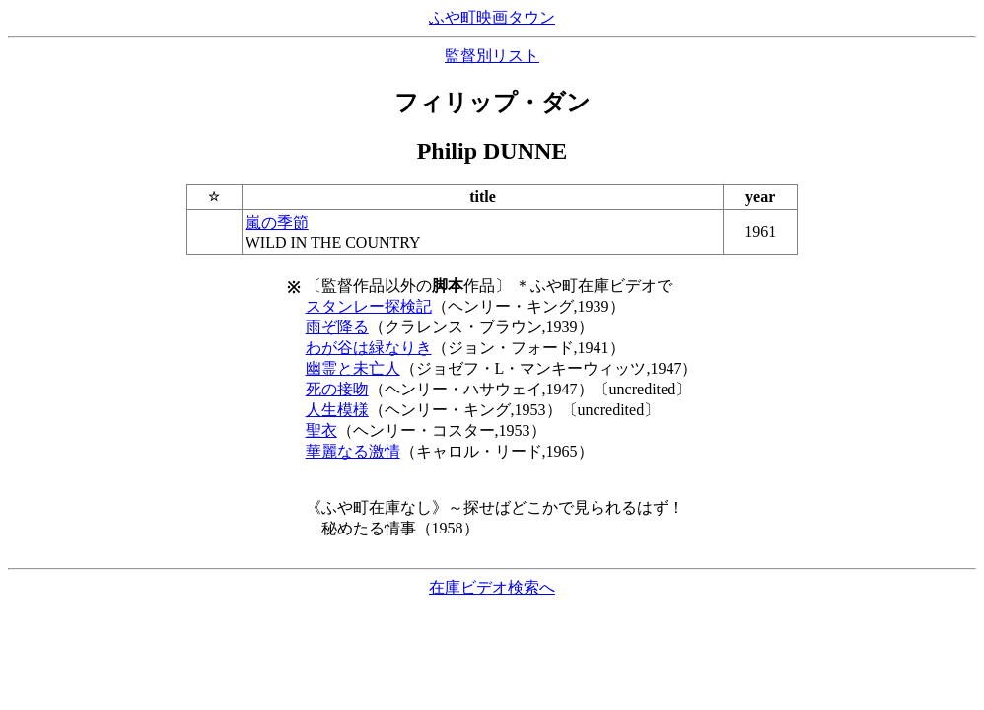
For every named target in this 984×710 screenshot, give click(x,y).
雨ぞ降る (337, 327)
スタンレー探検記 (369, 306)
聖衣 (321, 430)
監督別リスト (492, 55)
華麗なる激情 (353, 451)
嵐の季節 (277, 222)
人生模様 (337, 409)
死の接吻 (337, 389)
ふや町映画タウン (492, 17)
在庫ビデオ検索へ (492, 587)
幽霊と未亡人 (353, 368)
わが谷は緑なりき (369, 347)
